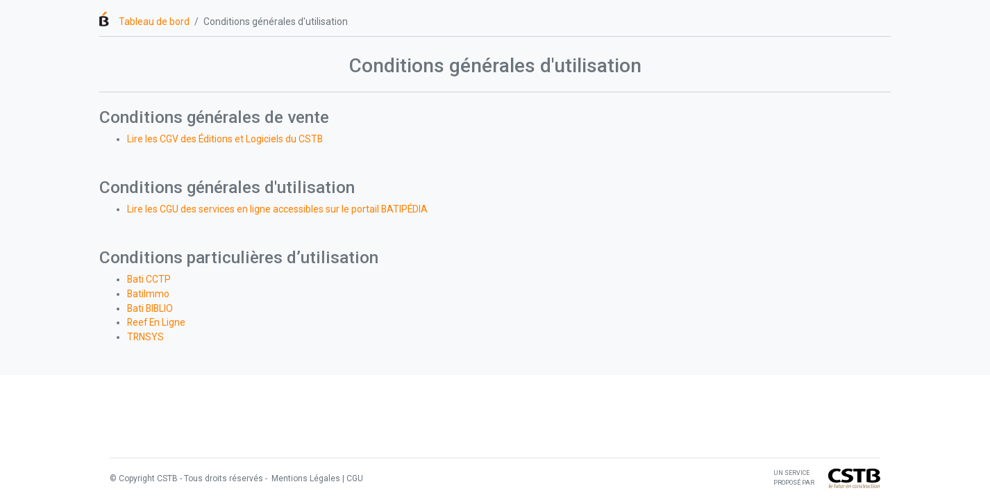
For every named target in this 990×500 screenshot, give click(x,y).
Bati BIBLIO (150, 308)
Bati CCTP (149, 279)
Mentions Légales (304, 478)
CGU (354, 478)
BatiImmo (148, 293)
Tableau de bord (154, 21)
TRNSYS (145, 336)
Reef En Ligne (156, 322)
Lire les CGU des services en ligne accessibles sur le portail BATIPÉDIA (277, 209)
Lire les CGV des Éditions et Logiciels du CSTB (225, 138)
